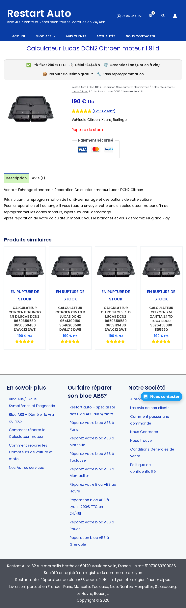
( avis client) (105, 112)
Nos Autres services (27, 466)
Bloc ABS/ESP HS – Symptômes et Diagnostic (25, 395)
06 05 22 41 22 (129, 16)
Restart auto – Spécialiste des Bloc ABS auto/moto (92, 404)
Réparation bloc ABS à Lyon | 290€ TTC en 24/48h (90, 505)
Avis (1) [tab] (39, 178)
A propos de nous (146, 389)
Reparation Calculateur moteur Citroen (125, 88)
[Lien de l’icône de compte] (175, 16)
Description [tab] (16, 178)
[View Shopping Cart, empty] (150, 16)
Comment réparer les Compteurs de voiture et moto (32, 450)
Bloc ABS (94, 88)
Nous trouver (141, 431)
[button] (163, 16)
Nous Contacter (145, 422)
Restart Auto (39, 13)
